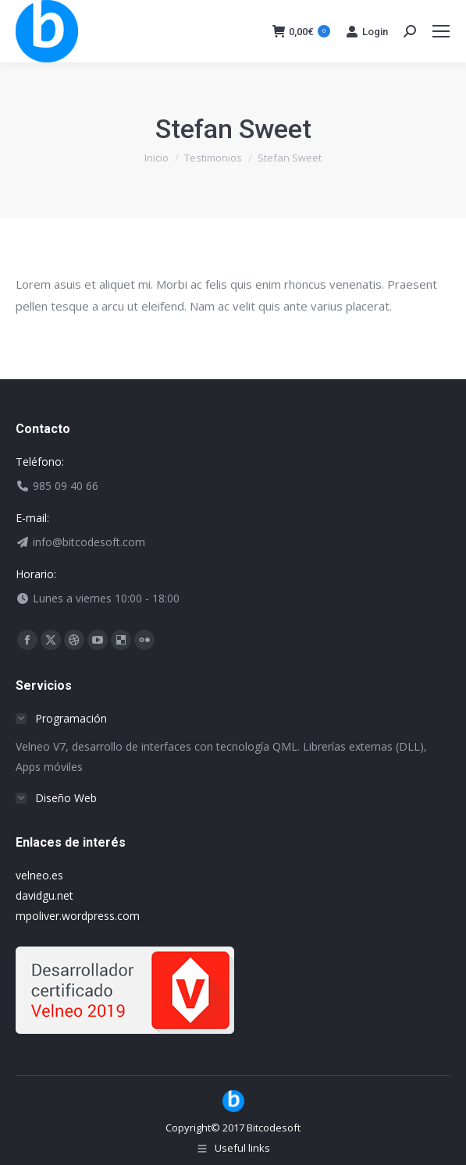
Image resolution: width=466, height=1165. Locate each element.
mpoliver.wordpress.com (78, 915)
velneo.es (39, 875)
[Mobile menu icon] (441, 31)
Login (367, 31)
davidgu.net (44, 895)
